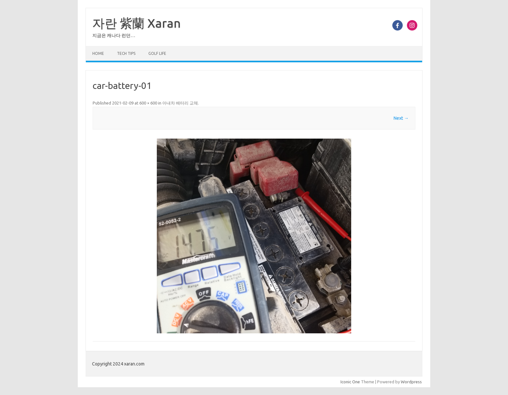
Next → (401, 118)
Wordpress (411, 381)
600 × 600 (148, 103)
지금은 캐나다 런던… (113, 35)
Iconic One (350, 381)
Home (98, 53)
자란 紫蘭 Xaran (136, 23)
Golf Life (157, 53)
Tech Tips (126, 53)
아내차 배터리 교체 (180, 103)
